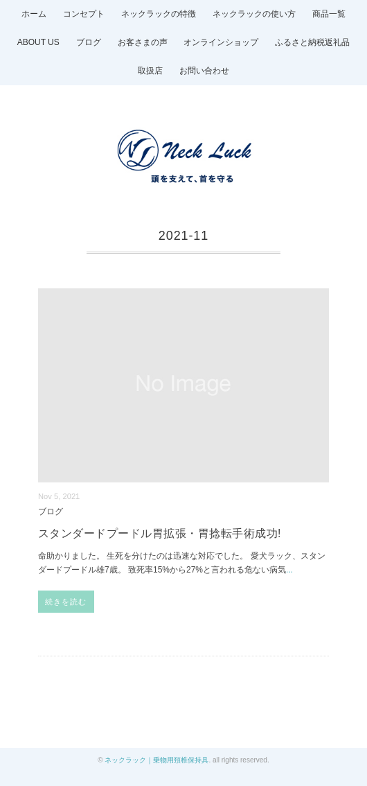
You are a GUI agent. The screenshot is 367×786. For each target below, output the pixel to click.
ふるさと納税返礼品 (312, 42)
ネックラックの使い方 (254, 14)
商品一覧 (329, 14)
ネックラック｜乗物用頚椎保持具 (156, 760)
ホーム (33, 14)
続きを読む (66, 601)
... (289, 570)
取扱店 (150, 71)
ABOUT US (38, 42)
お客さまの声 (143, 42)
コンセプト (84, 14)
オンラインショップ (221, 42)
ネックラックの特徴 (158, 14)
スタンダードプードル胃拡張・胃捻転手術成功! (159, 533)
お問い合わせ (204, 71)
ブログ (88, 42)
